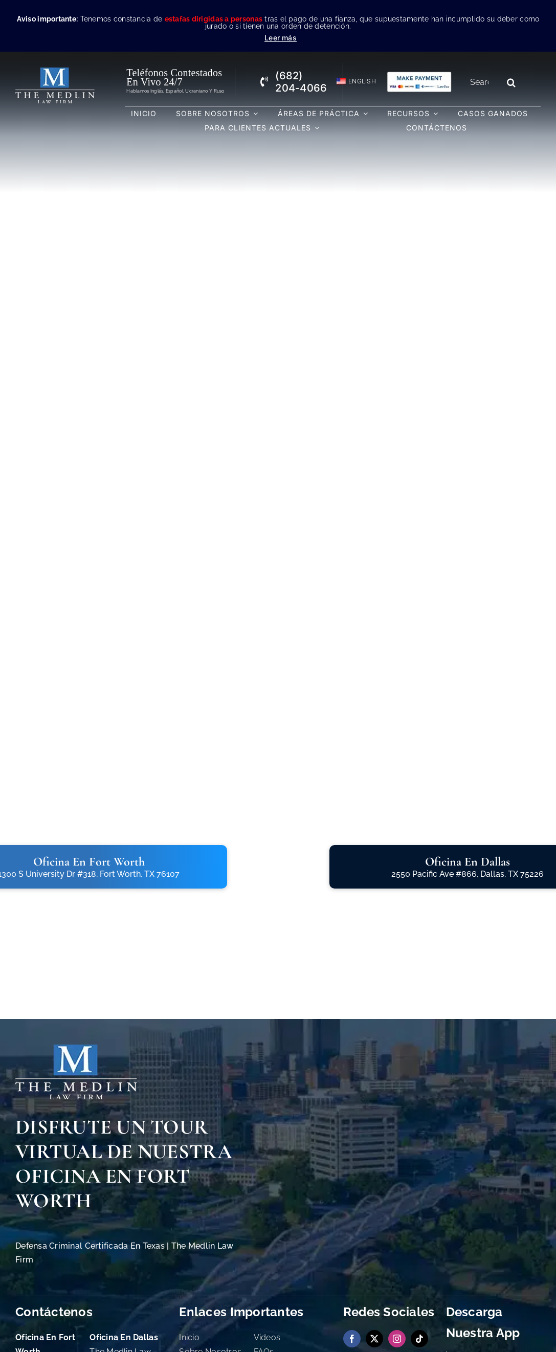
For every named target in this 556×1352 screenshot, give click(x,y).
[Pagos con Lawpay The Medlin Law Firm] (419, 75)
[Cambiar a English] (351, 81)
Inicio (189, 1337)
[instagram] (397, 1338)
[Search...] (483, 82)
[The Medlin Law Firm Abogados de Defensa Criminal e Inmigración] (76, 1049)
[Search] (511, 82)
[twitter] (374, 1338)
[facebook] (352, 1338)
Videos (267, 1337)
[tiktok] (419, 1338)
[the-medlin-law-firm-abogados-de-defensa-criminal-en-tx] (55, 72)
